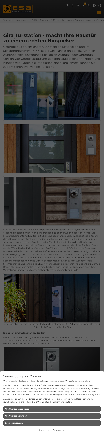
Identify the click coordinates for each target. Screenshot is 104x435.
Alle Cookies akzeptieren (17, 409)
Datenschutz (59, 430)
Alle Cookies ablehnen (16, 416)
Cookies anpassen (14, 423)
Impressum (44, 430)
